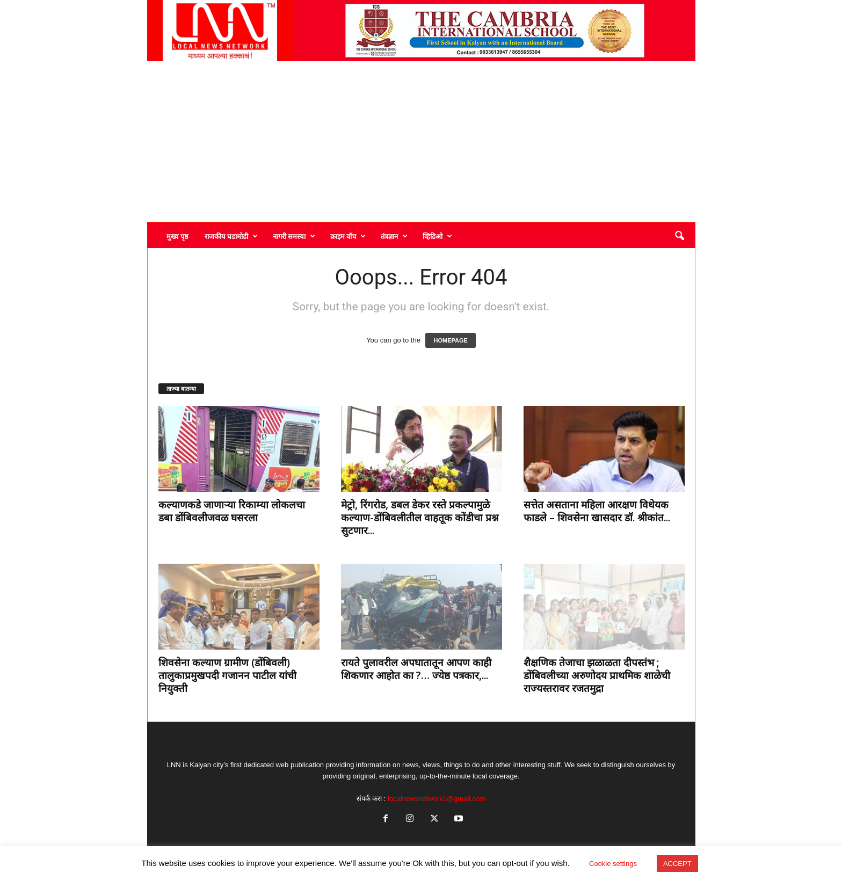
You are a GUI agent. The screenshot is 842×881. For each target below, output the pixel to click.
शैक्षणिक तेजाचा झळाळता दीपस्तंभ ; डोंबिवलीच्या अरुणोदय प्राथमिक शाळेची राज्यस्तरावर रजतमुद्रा (597, 675)
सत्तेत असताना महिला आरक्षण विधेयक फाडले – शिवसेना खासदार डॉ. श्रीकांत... (597, 511)
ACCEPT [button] (677, 864)
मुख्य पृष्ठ (177, 236)
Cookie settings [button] (613, 864)
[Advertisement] (421, 142)
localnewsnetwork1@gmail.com (436, 799)
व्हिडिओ (437, 236)
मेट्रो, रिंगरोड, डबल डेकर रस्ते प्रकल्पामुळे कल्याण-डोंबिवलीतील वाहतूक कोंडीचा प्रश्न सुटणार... (419, 517)
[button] (679, 236)
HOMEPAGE (450, 340)
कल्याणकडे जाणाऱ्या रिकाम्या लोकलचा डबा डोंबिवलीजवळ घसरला (231, 511)
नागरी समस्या (294, 236)
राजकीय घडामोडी (231, 236)
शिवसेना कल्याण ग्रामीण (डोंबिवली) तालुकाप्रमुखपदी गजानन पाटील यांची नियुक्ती (227, 675)
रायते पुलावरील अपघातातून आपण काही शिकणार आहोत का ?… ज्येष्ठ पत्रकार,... (416, 669)
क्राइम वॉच (348, 236)
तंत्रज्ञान (394, 236)
